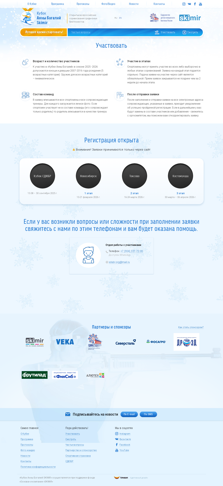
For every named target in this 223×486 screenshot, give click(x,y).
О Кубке (25, 433)
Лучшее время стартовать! (44, 32)
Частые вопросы (74, 444)
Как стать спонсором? (191, 327)
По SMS (148, 414)
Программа (27, 439)
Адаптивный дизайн (131, 478)
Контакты (26, 461)
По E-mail (129, 414)
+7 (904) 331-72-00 (132, 251)
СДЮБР (69, 461)
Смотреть (70, 439)
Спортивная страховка (78, 456)
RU (116, 18)
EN (120, 18)
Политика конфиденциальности (38, 467)
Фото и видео (28, 450)
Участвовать (72, 433)
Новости (25, 456)
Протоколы (27, 444)
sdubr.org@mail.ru (119, 262)
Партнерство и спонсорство (81, 450)
